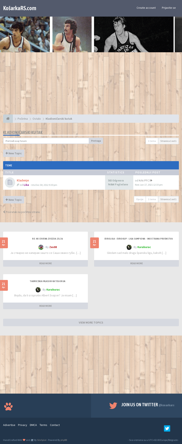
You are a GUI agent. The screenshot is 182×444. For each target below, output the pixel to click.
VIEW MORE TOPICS (91, 322)
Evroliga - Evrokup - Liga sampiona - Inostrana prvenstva (138, 238)
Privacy (22, 425)
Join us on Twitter (147, 404)
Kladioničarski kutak (22, 132)
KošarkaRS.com (19, 8)
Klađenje (23, 180)
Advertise (9, 425)
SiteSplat (41, 440)
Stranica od (168, 140)
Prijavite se (169, 8)
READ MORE (45, 263)
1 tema (152, 140)
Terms (43, 425)
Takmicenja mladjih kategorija (48, 281)
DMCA (33, 425)
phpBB (64, 440)
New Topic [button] (14, 153)
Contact (55, 425)
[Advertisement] (91, 85)
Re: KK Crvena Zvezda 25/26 (47, 238)
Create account (146, 8)
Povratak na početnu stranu (21, 212)
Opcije (139, 199)
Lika (26, 185)
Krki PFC (144, 180)
